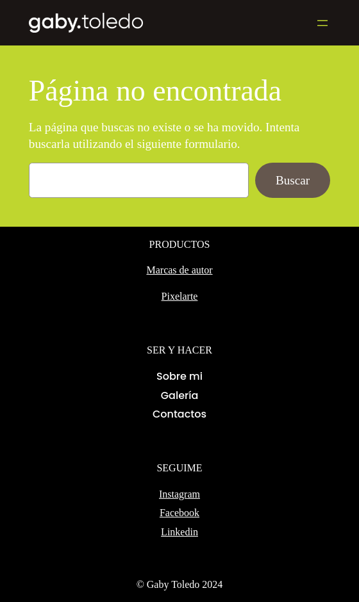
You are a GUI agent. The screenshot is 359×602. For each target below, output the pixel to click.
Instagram (179, 494)
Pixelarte (180, 296)
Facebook (179, 512)
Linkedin (179, 531)
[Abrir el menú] (322, 23)
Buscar (293, 180)
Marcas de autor (179, 269)
